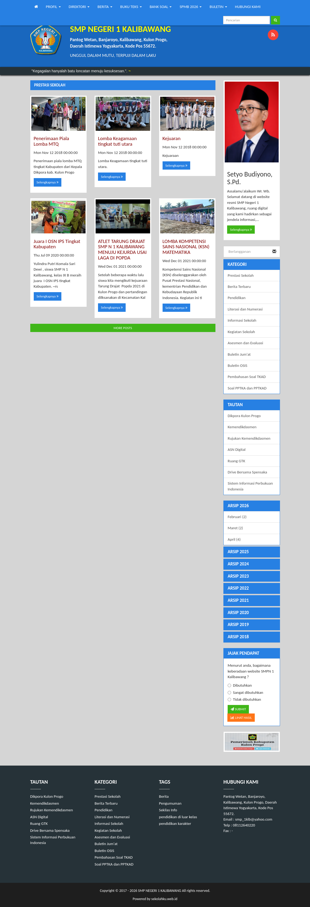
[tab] (252, 506)
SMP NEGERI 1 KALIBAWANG (159, 890)
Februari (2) (237, 516)
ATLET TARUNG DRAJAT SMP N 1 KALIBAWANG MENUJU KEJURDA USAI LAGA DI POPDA (122, 249)
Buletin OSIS (237, 365)
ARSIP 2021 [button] (238, 600)
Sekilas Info (168, 810)
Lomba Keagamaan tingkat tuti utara (117, 141)
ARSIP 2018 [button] (238, 637)
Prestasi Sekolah (241, 275)
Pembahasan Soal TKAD (247, 376)
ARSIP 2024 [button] (238, 564)
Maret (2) (235, 528)
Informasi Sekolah (242, 320)
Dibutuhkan (240, 685)
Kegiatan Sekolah (241, 331)
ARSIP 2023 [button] (238, 576)
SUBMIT (238, 709)
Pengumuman (170, 803)
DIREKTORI (79, 6)
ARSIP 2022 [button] (238, 588)
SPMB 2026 (191, 6)
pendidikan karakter (175, 823)
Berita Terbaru (239, 286)
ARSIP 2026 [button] (238, 506)
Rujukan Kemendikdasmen (249, 438)
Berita (164, 796)
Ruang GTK (236, 461)
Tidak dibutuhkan (244, 699)
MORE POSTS (122, 328)
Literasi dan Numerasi (245, 309)
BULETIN (218, 6)
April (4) (234, 539)
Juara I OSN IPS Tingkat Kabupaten (57, 244)
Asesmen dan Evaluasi (245, 343)
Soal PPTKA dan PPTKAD (247, 388)
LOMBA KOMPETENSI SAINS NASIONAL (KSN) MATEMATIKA (186, 246)
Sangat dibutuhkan (245, 692)
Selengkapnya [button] (47, 182)
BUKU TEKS (131, 6)
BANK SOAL (161, 6)
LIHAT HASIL (241, 718)
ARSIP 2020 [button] (238, 612)
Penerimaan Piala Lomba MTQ (51, 141)
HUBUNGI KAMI (248, 6)
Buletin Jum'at (239, 354)
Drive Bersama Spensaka (247, 472)
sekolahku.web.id (164, 899)
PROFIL (53, 6)
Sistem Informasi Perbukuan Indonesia (250, 486)
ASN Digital (236, 449)
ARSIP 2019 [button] (238, 624)
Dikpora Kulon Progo (244, 415)
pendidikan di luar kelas (178, 816)
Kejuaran (172, 138)
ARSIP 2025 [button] (238, 552)
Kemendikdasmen (242, 427)
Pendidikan (236, 297)
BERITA (104, 6)
